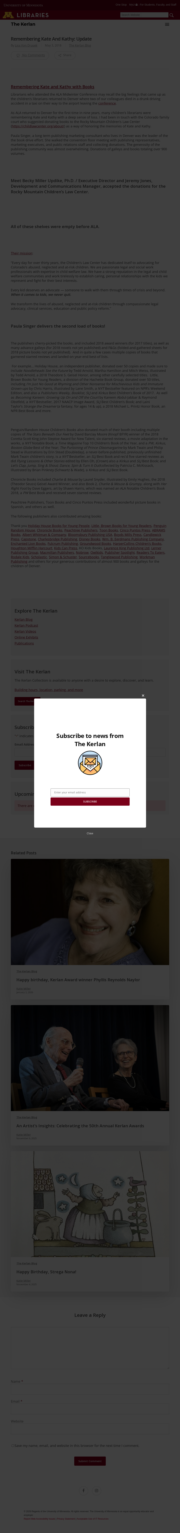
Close (90, 833)
